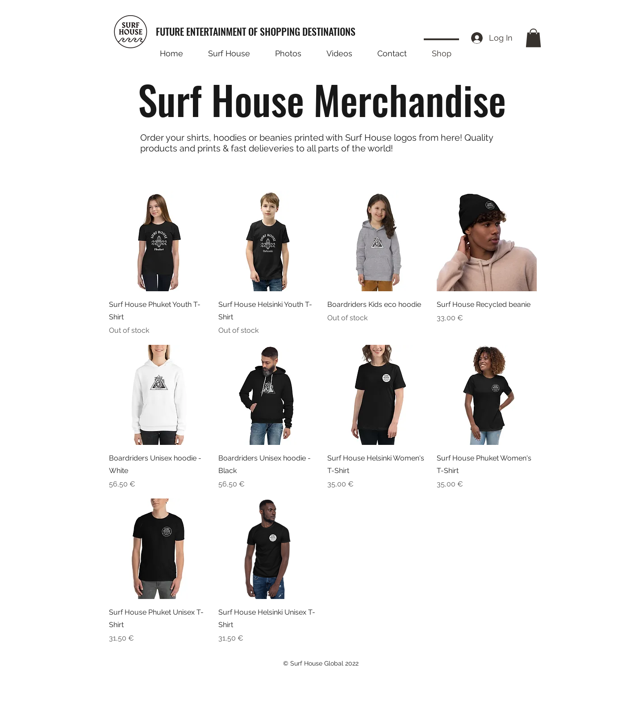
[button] (533, 38)
